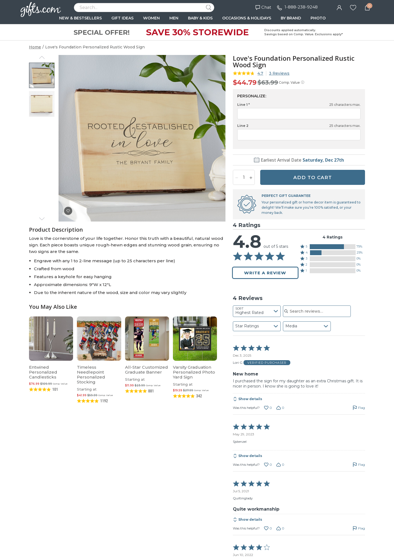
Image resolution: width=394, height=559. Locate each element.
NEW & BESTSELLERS (80, 18)
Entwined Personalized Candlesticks (43, 372)
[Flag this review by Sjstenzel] (359, 464)
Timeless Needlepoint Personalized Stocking (91, 375)
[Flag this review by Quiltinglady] (359, 528)
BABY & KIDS (200, 18)
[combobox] (257, 311)
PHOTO (318, 18)
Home (35, 47)
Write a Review (265, 272)
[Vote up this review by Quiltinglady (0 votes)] (268, 528)
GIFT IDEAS (122, 18)
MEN (173, 18)
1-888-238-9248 (301, 7)
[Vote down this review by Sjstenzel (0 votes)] (280, 464)
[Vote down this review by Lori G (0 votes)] (280, 407)
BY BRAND (291, 18)
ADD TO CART (312, 177)
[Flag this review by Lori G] (359, 407)
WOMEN (151, 18)
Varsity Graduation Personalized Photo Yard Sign (194, 372)
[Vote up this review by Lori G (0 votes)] (268, 407)
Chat (263, 7)
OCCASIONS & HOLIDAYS (246, 18)
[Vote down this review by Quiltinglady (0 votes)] (280, 528)
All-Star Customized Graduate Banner (146, 370)
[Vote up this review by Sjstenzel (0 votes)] (268, 464)
